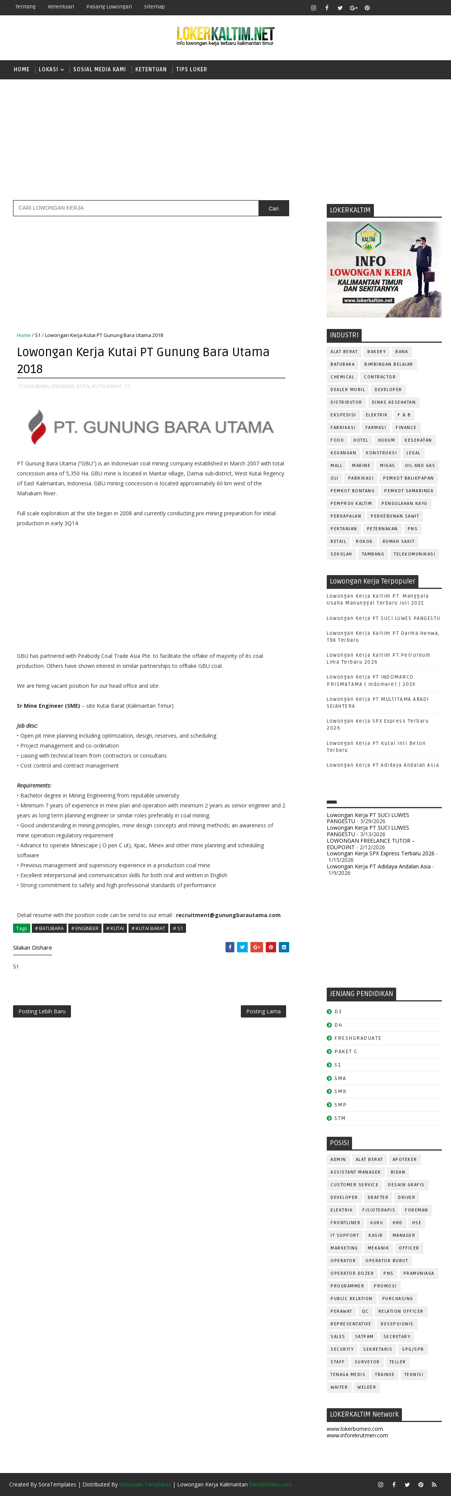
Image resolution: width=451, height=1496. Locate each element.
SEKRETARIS (377, 1349)
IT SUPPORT (345, 1235)
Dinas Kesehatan (394, 402)
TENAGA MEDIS (348, 1375)
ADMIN (338, 1159)
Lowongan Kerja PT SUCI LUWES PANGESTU (384, 618)
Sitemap (154, 6)
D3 (338, 1011)
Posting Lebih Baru (42, 1011)
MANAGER (404, 1235)
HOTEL (361, 440)
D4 (338, 1025)
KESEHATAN (418, 440)
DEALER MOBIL (348, 390)
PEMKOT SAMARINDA (408, 491)
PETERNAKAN (382, 529)
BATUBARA (343, 364)
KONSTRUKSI (381, 453)
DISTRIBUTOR (346, 402)
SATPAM (364, 1337)
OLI (335, 478)
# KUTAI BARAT (148, 928)
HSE (417, 1223)
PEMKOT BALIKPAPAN (408, 478)
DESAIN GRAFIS (406, 1185)
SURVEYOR (367, 1362)
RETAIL (338, 541)
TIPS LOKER (191, 69)
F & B (404, 415)
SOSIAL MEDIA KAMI (99, 69)
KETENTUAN (151, 69)
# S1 (178, 928)
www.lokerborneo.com (355, 1428)
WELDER (366, 1387)
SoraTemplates (57, 1484)
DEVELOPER (388, 390)
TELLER (398, 1362)
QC (365, 1311)
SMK (340, 1091)
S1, (127, 386)
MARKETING (344, 1248)
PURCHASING (397, 1299)
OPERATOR (343, 1261)
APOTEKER (405, 1159)
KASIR (376, 1235)
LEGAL (414, 453)
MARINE (361, 466)
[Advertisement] (225, 138)
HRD (398, 1223)
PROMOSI (385, 1286)
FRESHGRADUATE (358, 1038)
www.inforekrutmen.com (357, 1435)
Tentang (25, 6)
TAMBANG (373, 554)
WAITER (339, 1387)
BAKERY (376, 352)
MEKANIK (379, 1248)
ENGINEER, (63, 386)
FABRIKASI (343, 428)
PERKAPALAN (346, 516)
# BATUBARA (49, 928)
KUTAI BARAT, (107, 386)
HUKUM (386, 440)
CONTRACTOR (380, 377)
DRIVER (406, 1197)
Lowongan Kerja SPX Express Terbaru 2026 (381, 853)
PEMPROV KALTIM (351, 503)
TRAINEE (385, 1375)
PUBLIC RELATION (352, 1299)
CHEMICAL (342, 377)
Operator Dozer (352, 1273)
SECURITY (342, 1349)
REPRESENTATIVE (351, 1324)
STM (340, 1118)
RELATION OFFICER (401, 1311)
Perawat (341, 1311)
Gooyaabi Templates (145, 1484)
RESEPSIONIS (397, 1324)
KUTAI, (84, 386)
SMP (340, 1104)
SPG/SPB (413, 1349)
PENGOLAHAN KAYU (405, 503)
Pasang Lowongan (109, 6)
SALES (338, 1337)
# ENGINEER (85, 928)
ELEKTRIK (377, 415)
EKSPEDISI (343, 415)
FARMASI (376, 428)
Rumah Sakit (399, 541)
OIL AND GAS (420, 466)
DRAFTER (378, 1197)
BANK (401, 352)
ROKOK (364, 541)
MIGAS (387, 466)
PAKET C (346, 1051)
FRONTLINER (345, 1223)
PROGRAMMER (347, 1286)
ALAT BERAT (344, 352)
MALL (336, 466)
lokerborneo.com (270, 1484)
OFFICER (409, 1248)
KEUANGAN (343, 453)
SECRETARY (397, 1337)
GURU (376, 1223)
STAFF (338, 1362)
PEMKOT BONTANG (353, 491)
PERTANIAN (344, 529)
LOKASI (48, 69)
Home (22, 69)
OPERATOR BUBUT (386, 1261)
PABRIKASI (361, 478)
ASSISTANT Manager (356, 1172)
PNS (413, 529)
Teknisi (414, 1375)
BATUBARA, (37, 386)
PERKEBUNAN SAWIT (395, 516)
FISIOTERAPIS (378, 1210)
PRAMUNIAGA (419, 1273)
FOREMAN (416, 1210)
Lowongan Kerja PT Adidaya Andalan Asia (383, 765)
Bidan (398, 1172)
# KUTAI (115, 928)
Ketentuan (61, 6)
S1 (38, 335)
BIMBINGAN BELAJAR (388, 364)
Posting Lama (263, 1011)
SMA (340, 1078)
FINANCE (406, 428)
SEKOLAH (341, 554)
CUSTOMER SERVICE (355, 1185)
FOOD (337, 440)
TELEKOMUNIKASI (414, 554)
